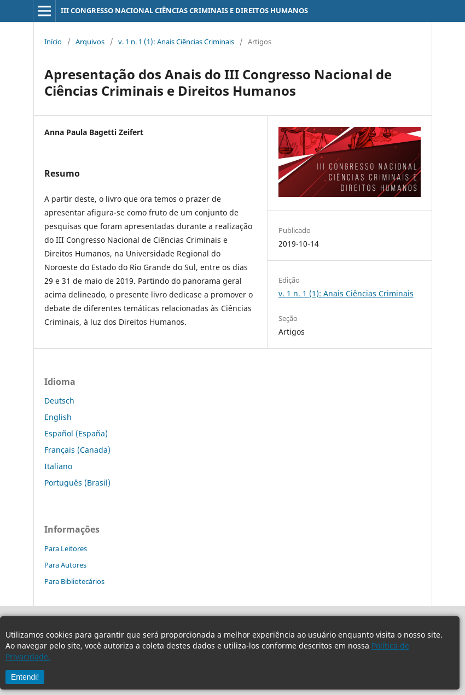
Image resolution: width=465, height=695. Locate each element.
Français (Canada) (77, 450)
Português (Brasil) (77, 482)
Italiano (58, 466)
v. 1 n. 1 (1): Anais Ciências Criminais (176, 41)
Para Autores (65, 565)
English (58, 417)
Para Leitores (65, 548)
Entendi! (25, 677)
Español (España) (76, 433)
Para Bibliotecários (74, 581)
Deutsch (59, 400)
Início (53, 41)
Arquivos (89, 41)
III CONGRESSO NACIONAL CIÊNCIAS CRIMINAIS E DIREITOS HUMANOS (184, 10)
